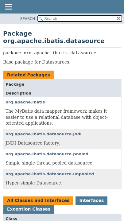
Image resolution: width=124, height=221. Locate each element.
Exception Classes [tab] (28, 209)
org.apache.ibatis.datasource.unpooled (50, 174)
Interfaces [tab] (91, 200)
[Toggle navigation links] (8, 7)
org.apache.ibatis (25, 102)
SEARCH (27, 19)
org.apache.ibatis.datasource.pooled (47, 154)
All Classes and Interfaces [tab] (38, 200)
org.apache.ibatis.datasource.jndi (44, 134)
